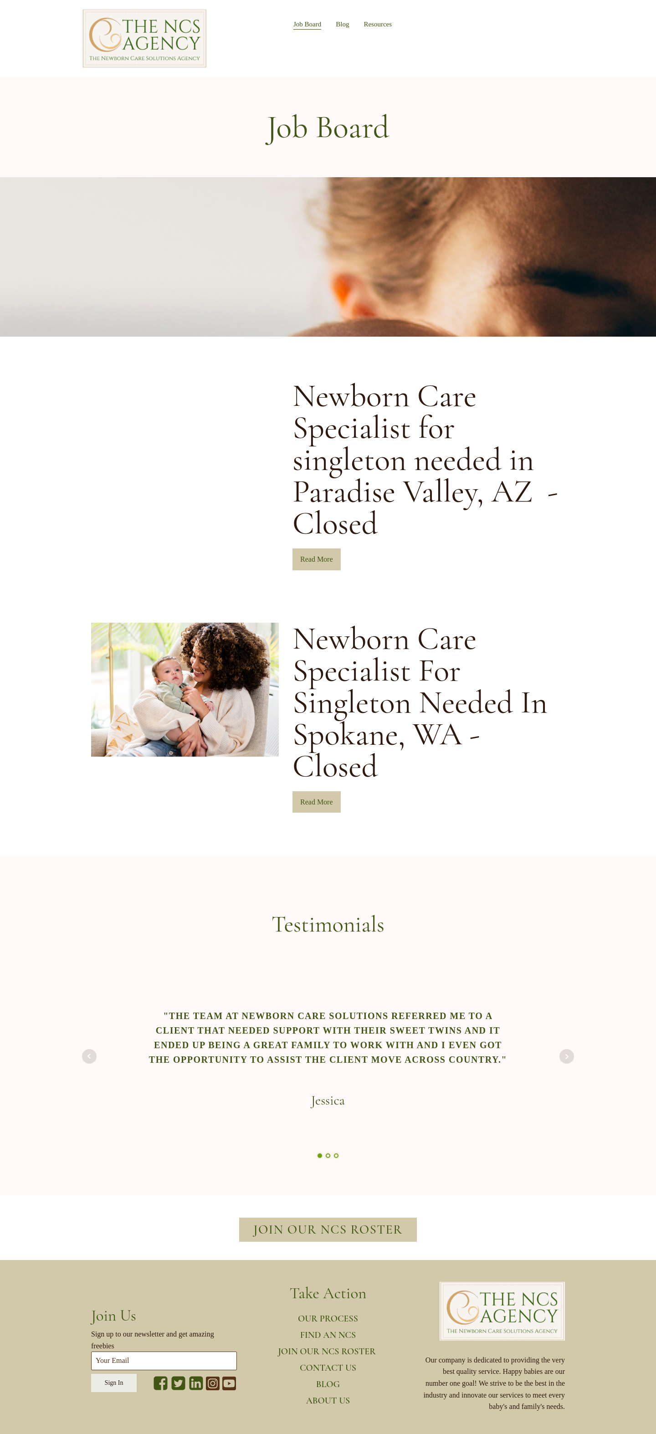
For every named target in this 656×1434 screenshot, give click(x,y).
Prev (89, 1056)
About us (328, 1400)
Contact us (328, 1367)
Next (566, 1056)
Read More (316, 559)
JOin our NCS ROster (328, 1351)
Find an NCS (328, 1335)
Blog (342, 24)
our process (328, 1318)
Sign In (114, 1382)
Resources (378, 24)
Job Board (307, 24)
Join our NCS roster (328, 1229)
